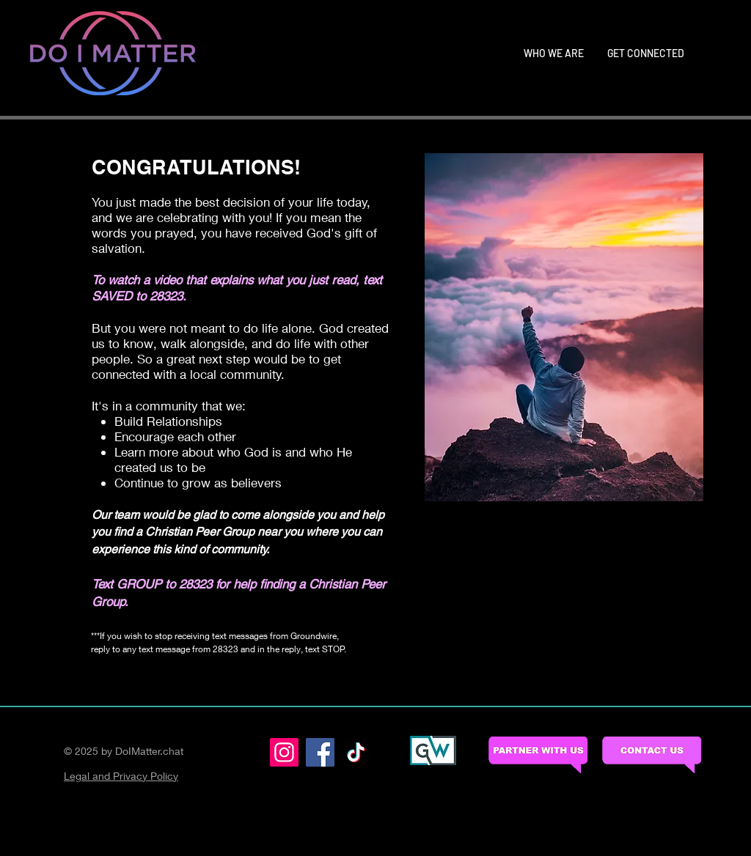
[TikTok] (356, 752)
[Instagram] (284, 752)
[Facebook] (320, 752)
